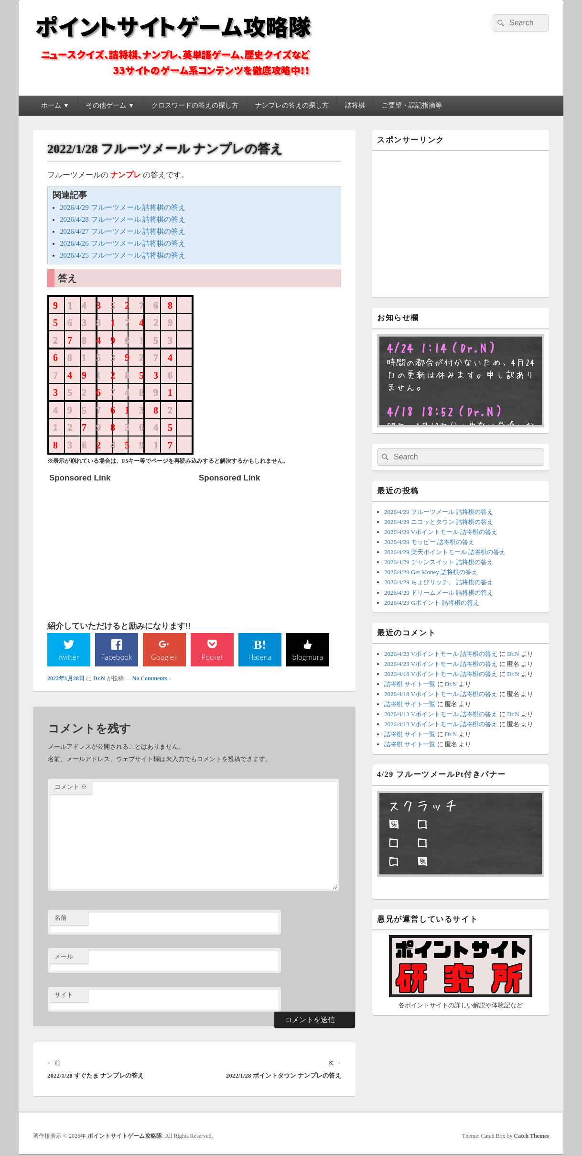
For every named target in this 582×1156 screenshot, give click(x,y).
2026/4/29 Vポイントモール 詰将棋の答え (440, 531)
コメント (70, 787)
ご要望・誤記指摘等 (412, 105)
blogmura (307, 657)
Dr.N (99, 679)
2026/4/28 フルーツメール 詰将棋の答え (122, 219)
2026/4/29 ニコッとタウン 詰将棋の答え (438, 521)
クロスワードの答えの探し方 (194, 105)
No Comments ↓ (152, 679)
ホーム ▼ (55, 105)
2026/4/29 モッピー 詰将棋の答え (429, 541)
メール (63, 956)
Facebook (116, 657)
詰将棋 (355, 105)
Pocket (212, 657)
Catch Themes (531, 1136)
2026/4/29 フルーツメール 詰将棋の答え (122, 207)
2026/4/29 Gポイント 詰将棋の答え (431, 602)
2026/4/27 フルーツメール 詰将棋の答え (122, 231)
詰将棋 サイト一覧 (409, 683)
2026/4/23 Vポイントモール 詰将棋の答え (440, 653)
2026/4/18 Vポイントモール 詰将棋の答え (440, 673)
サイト (63, 995)
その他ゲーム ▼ (110, 105)
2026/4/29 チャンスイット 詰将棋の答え (438, 562)
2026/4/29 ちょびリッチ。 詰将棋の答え (438, 582)
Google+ (164, 657)
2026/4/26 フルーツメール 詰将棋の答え (122, 243)
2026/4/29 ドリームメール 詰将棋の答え (438, 592)
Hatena (260, 657)
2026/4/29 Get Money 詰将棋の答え (431, 572)
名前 (60, 918)
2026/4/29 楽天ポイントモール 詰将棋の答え (445, 552)
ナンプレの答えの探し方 (292, 105)
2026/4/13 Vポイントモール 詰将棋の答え (440, 714)
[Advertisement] (121, 547)
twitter (69, 657)
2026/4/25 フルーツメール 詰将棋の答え (122, 255)
